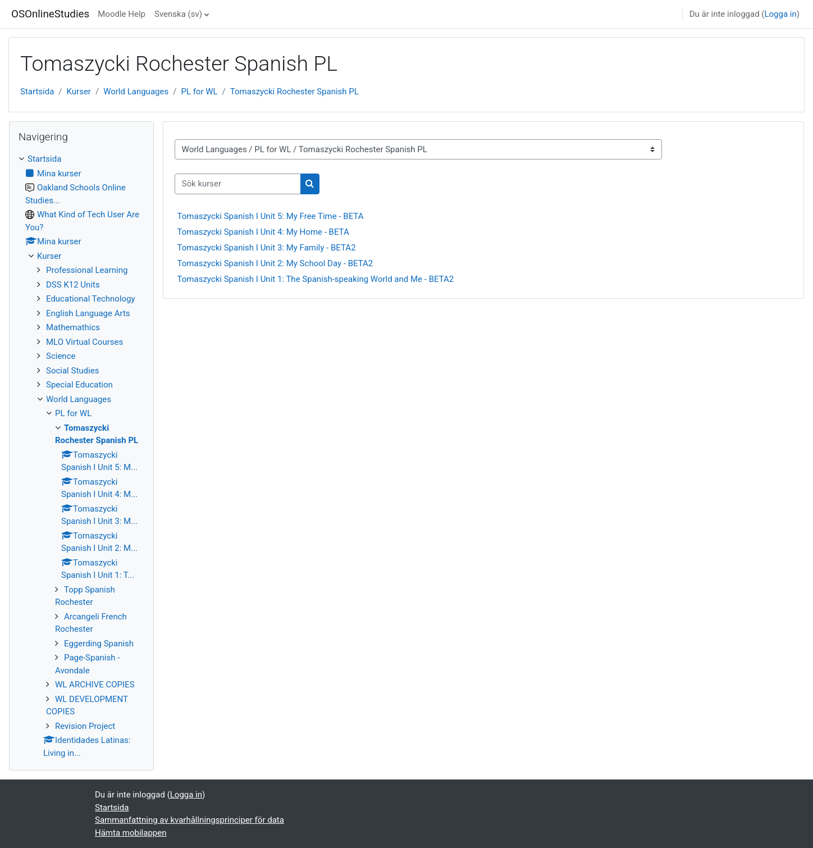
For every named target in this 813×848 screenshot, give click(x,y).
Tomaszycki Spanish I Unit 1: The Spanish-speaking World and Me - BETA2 (315, 279)
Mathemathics (73, 327)
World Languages (135, 91)
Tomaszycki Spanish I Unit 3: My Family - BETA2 (266, 248)
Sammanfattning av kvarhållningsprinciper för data (189, 820)
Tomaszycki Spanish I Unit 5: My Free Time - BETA (270, 216)
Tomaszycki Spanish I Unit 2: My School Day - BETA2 (275, 263)
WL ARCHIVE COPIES (95, 685)
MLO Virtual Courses (84, 342)
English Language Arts (88, 313)
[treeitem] (81, 456)
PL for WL (199, 91)
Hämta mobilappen (130, 833)
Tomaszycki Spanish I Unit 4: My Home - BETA (263, 232)
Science (60, 356)
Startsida (37, 91)
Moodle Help (121, 14)
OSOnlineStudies (50, 14)
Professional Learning (86, 270)
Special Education (79, 385)
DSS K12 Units (73, 285)
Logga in (780, 14)
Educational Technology (90, 299)
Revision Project (85, 726)
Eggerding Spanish (99, 644)
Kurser (79, 91)
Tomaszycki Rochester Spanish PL (294, 91)
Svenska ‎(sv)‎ (178, 14)
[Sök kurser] (238, 184)
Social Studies (72, 371)
